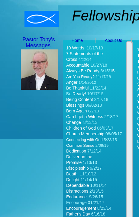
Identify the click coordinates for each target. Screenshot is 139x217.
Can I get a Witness (85, 116)
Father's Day (78, 214)
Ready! (79, 93)
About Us (113, 40)
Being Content (79, 99)
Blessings (75, 105)
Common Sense (80, 145)
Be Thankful (77, 88)
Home (77, 40)
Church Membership (85, 133)
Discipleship (77, 168)
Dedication (76, 151)
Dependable (77, 185)
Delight (72, 179)
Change (73, 122)
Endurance (76, 196)
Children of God (81, 128)
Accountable (77, 65)
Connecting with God (84, 139)
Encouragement (81, 208)
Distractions (77, 191)
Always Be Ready (83, 70)
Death (71, 173)
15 (112, 70)
